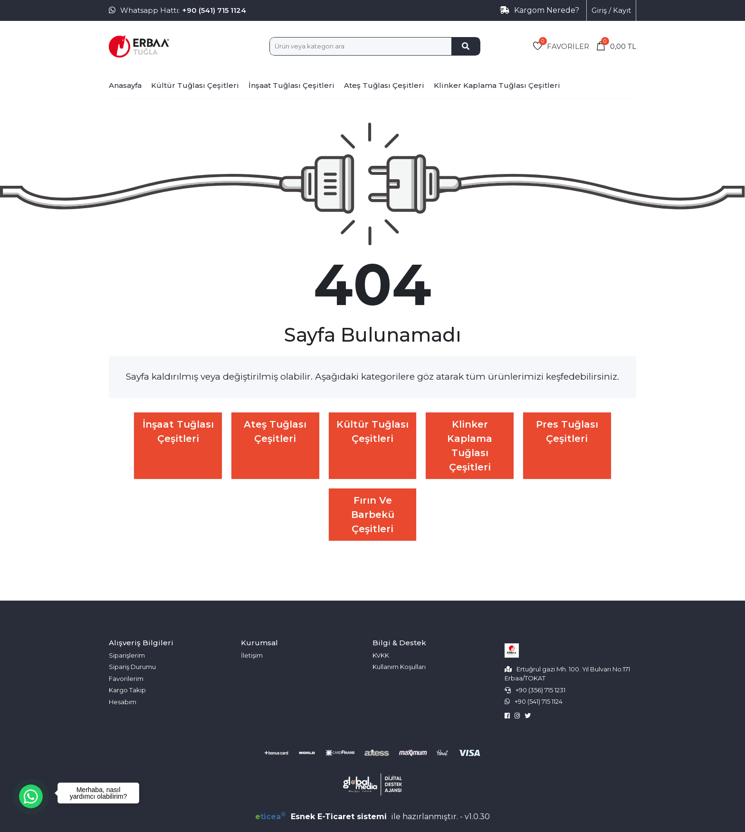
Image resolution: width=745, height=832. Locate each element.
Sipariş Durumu (132, 666)
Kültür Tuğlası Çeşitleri (195, 85)
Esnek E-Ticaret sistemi (322, 816)
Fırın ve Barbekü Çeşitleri (372, 515)
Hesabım (122, 702)
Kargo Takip (127, 690)
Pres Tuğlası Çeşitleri (567, 431)
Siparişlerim (127, 655)
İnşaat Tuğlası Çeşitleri (291, 85)
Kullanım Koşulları (399, 666)
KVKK (380, 655)
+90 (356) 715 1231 (540, 690)
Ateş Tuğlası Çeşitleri (384, 85)
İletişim (252, 655)
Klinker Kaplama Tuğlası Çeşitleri (497, 85)
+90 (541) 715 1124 (214, 10)
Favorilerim (126, 678)
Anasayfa (125, 85)
